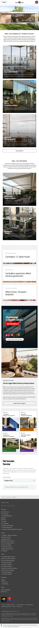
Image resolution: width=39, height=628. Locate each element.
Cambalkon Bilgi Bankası (7, 515)
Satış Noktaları (19, 151)
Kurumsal (3, 509)
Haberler (4, 517)
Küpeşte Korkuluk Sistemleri (7, 549)
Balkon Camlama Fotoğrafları (8, 570)
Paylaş (15, 497)
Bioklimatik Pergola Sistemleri (8, 541)
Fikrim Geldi (4, 591)
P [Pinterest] (5, 506)
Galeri (2, 554)
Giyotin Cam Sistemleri (6, 545)
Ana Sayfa (2, 497)
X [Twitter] (2, 506)
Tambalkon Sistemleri (6, 537)
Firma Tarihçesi (5, 514)
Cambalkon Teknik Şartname (7, 525)
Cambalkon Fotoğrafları (7, 574)
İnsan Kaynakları (5, 583)
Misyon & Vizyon (5, 512)
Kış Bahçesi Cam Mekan (7, 562)
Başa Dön (9, 497)
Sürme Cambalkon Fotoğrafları (8, 560)
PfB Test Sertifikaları (6, 590)
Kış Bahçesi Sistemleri (6, 539)
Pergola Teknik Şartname (7, 527)
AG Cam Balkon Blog (29, 604)
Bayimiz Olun (4, 582)
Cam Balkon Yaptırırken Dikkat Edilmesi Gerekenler (12, 529)
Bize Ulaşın (4, 577)
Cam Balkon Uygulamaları (7, 572)
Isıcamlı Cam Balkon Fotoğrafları (8, 558)
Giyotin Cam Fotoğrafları (7, 564)
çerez (7, 626)
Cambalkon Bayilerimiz (10, 604)
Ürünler (3, 533)
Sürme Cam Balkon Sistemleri (8, 543)
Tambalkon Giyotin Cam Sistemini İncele (15, 339)
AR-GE (2, 587)
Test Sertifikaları (5, 523)
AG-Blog (4, 519)
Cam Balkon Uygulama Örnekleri (8, 556)
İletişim (3, 580)
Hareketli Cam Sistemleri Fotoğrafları (9, 568)
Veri (3, 626)
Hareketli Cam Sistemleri (7, 547)
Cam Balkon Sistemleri (5, 611)
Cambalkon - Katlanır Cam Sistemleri (9, 535)
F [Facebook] (13, 506)
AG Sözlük (4, 521)
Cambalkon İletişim (20, 604)
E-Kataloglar (4, 550)
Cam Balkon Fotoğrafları (7, 566)
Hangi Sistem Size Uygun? (19, 403)
